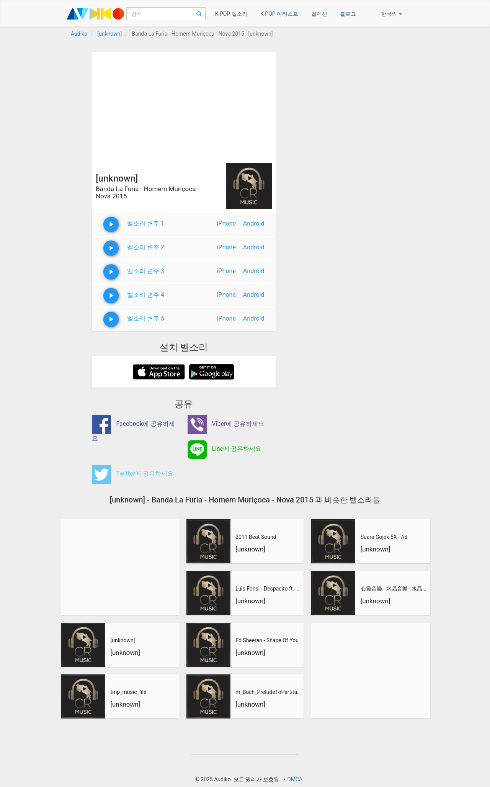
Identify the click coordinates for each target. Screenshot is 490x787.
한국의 (391, 14)
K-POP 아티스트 (279, 14)
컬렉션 (319, 14)
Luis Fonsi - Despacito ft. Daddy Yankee (268, 589)
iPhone (226, 223)
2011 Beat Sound (255, 537)
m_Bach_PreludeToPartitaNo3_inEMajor (268, 692)
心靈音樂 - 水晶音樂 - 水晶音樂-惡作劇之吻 (394, 589)
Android (254, 223)
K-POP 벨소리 (231, 14)
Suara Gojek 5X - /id (384, 537)
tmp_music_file (128, 692)
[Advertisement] (184, 105)
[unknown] (122, 640)
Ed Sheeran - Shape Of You (267, 640)
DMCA (294, 779)
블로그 (348, 14)
